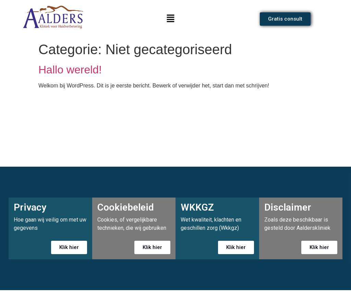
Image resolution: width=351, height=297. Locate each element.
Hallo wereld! (70, 69)
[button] (170, 19)
